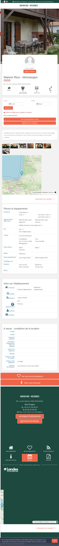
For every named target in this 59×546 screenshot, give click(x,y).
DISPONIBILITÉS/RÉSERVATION (32, 419)
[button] (32, 74)
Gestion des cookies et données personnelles (13, 543)
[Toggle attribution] (55, 195)
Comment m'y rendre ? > (45, 202)
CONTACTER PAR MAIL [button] (32, 424)
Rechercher (13, 111)
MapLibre (51, 195)
